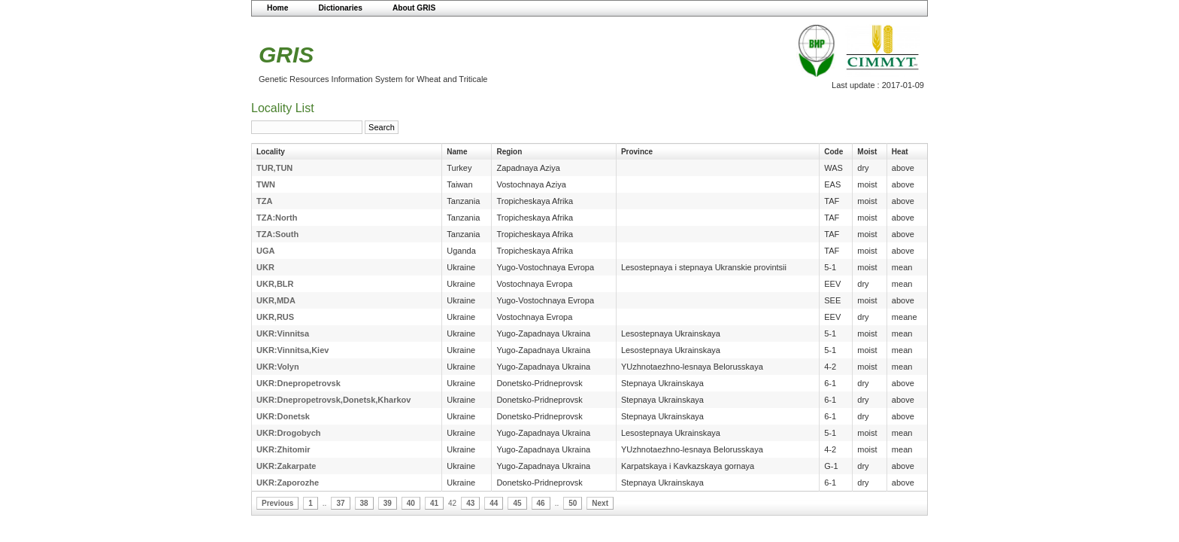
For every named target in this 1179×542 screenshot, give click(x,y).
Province (637, 152)
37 (340, 503)
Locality (270, 152)
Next (600, 503)
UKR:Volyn (277, 366)
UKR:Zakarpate (286, 465)
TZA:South (277, 234)
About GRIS (413, 8)
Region (509, 152)
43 (470, 503)
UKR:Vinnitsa (282, 333)
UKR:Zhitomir (283, 449)
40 (411, 503)
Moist (867, 152)
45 (517, 503)
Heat (900, 152)
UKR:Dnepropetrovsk (298, 383)
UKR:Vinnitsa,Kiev (292, 350)
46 (541, 503)
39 (387, 503)
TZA (264, 201)
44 (493, 503)
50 (572, 503)
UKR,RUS (275, 316)
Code (833, 152)
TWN (265, 184)
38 (364, 503)
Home (277, 8)
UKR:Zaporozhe (287, 482)
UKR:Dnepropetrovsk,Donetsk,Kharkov (333, 399)
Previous (277, 503)
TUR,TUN (274, 167)
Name (457, 152)
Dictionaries (340, 8)
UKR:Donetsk (283, 416)
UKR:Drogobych (288, 432)
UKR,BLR (275, 283)
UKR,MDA (276, 300)
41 (434, 503)
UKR (265, 267)
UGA (265, 250)
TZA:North (276, 217)
